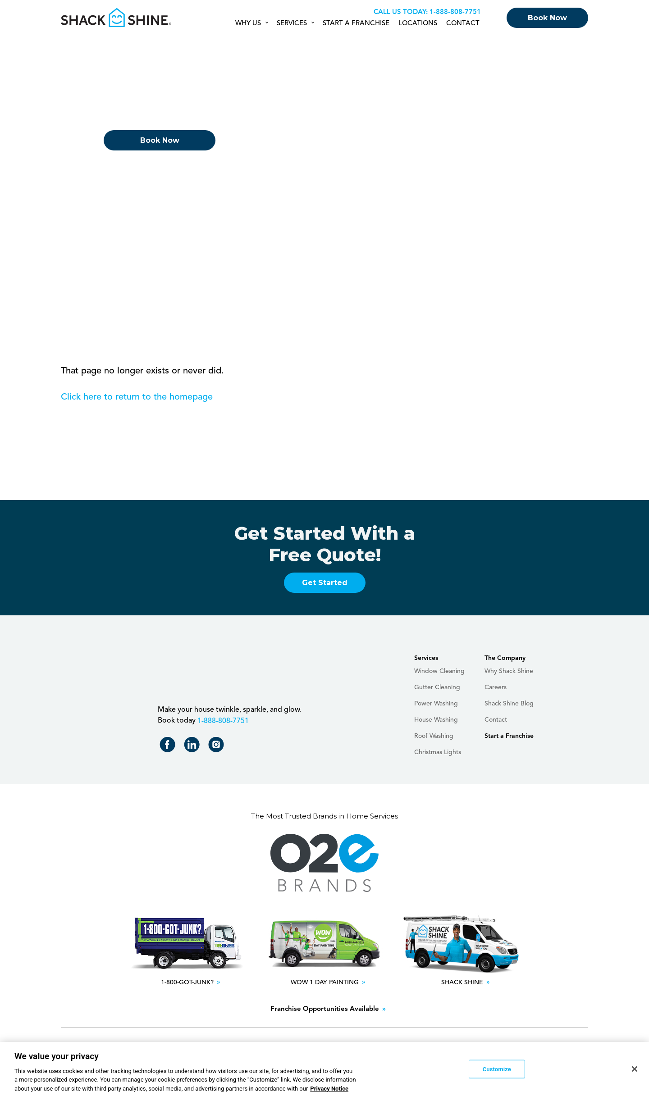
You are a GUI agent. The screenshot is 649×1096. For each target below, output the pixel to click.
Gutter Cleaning (437, 687)
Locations (417, 23)
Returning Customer (159, 167)
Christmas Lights (437, 752)
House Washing (436, 720)
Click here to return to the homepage (137, 397)
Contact (463, 23)
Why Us (248, 23)
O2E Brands (324, 863)
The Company (505, 658)
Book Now (547, 18)
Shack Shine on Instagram (218, 746)
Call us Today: (401, 12)
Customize (497, 1071)
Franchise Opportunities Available (324, 1009)
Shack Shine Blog (509, 703)
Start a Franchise (356, 23)
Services (292, 23)
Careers (495, 687)
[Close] (634, 1072)
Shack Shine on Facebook (169, 746)
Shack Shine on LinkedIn (193, 746)
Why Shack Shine (508, 671)
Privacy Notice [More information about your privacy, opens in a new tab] (329, 1091)
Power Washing (436, 703)
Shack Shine (116, 17)
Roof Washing (433, 736)
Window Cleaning (439, 671)
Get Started (324, 582)
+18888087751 (454, 12)
